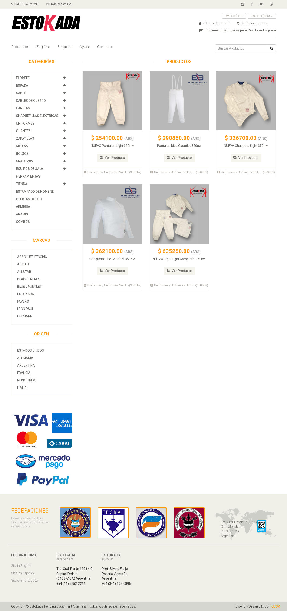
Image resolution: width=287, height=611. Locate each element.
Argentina (26, 365)
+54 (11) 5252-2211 (25, 4)
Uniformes (25, 123)
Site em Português (24, 580)
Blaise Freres (28, 279)
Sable (21, 93)
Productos (20, 46)
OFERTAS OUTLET (29, 199)
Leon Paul (25, 309)
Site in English (21, 566)
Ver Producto (112, 157)
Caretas (23, 108)
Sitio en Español (23, 573)
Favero (23, 301)
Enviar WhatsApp (58, 4)
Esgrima (43, 46)
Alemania (25, 358)
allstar (24, 272)
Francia (23, 373)
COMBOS (23, 222)
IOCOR (275, 606)
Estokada (25, 294)
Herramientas (28, 176)
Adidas (23, 264)
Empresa (65, 46)
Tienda (21, 184)
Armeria (23, 206)
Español (234, 15)
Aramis (22, 214)
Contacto (105, 46)
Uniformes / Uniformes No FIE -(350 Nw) (112, 172)
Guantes (23, 131)
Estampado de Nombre (35, 191)
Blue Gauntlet (29, 286)
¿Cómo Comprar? (214, 23)
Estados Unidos (30, 350)
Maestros (24, 161)
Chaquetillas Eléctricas (37, 116)
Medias (22, 146)
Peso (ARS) (262, 15)
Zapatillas (25, 138)
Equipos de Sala (29, 169)
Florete (23, 78)
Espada (22, 85)
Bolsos (22, 153)
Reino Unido (26, 380)
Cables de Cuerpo (31, 100)
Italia (22, 388)
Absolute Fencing (32, 257)
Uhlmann (24, 316)
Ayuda (84, 46)
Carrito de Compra (251, 23)
